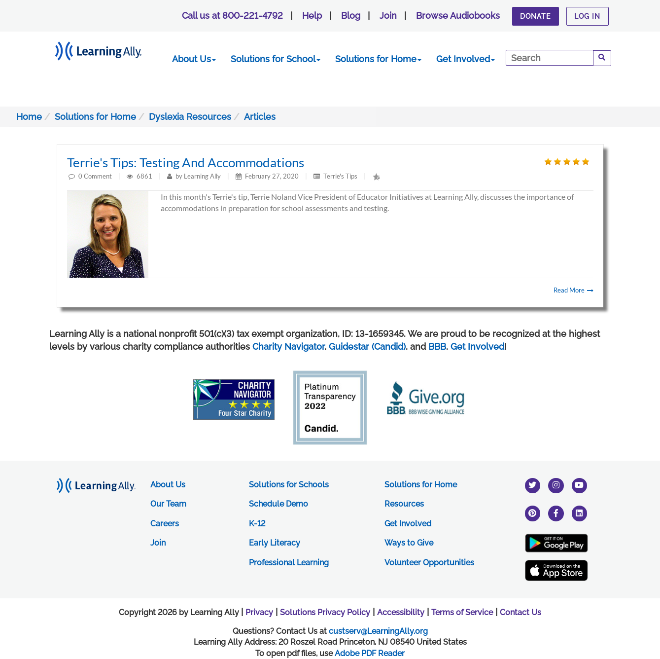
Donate (535, 16)
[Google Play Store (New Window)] (556, 543)
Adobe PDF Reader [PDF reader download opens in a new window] (370, 653)
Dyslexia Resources (190, 116)
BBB (437, 346)
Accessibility (400, 612)
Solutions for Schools (289, 484)
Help (312, 15)
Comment (98, 176)
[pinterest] (533, 513)
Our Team (168, 504)
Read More (573, 290)
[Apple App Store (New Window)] (556, 570)
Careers (164, 523)
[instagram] (556, 485)
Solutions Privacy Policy (325, 612)
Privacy (259, 612)
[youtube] (580, 485)
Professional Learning (289, 562)
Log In (587, 16)
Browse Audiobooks (458, 15)
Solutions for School (275, 59)
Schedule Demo (278, 504)
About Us (194, 59)
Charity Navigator (288, 346)
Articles (260, 116)
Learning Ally (202, 176)
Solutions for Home (378, 59)
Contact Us (520, 612)
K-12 (257, 523)
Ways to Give (408, 543)
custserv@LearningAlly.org (378, 631)
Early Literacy (274, 543)
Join (388, 15)
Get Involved (465, 59)
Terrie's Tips (340, 176)
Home (29, 116)
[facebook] (556, 513)
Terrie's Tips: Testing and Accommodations (185, 162)
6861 (145, 176)
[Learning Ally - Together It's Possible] (110, 49)
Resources (404, 504)
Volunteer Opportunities (429, 562)
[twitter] (533, 485)
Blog (350, 15)
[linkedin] (580, 513)
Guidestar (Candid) (367, 346)
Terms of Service (462, 612)
